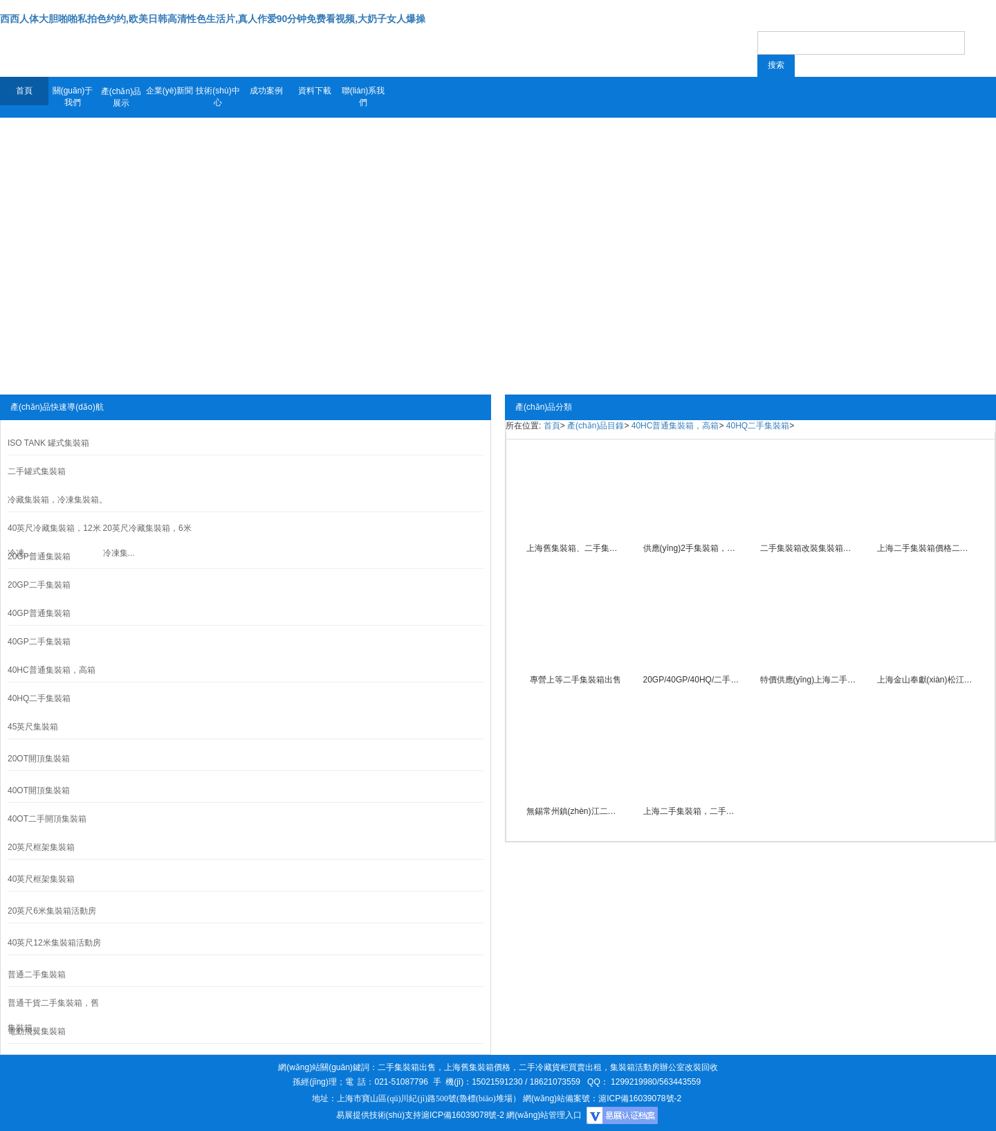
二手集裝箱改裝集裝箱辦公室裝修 (809, 548)
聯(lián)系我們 (363, 96)
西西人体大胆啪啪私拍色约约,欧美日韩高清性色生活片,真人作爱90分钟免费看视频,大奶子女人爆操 (212, 18)
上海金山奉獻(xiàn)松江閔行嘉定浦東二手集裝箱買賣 (926, 680)
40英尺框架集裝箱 (41, 879)
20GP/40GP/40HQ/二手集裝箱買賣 (692, 680)
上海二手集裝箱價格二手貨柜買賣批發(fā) (926, 548)
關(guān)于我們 (73, 96)
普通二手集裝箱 (37, 974)
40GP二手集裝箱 (39, 641)
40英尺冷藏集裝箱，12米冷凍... (54, 540)
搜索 (776, 65)
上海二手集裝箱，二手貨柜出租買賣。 (692, 811)
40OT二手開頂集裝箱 (47, 819)
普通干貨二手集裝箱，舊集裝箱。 (53, 1015)
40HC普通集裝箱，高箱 (675, 426)
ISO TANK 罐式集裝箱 (48, 443)
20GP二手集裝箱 (39, 585)
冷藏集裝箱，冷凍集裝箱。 (57, 500)
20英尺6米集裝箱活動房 (52, 911)
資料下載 (314, 91)
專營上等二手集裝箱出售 (575, 680)
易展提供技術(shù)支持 (378, 1115)
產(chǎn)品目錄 (595, 426)
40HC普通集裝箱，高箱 (51, 670)
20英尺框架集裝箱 (41, 847)
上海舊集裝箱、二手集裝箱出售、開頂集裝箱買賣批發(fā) (575, 548)
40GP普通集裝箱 (39, 613)
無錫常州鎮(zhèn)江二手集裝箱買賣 (575, 811)
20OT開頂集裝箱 (39, 758)
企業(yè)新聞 (170, 91)
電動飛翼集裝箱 (37, 1031)
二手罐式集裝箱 (37, 471)
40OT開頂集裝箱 (39, 790)
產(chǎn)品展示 (121, 97)
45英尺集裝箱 (33, 727)
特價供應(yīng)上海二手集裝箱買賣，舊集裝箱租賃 (809, 680)
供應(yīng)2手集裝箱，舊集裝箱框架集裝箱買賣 (692, 548)
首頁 (24, 91)
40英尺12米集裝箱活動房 (54, 943)
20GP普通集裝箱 (39, 556)
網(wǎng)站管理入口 (544, 1115)
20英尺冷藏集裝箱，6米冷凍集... (147, 540)
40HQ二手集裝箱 (39, 698)
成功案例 (266, 91)
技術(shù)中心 (217, 96)
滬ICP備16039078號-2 (462, 1115)
